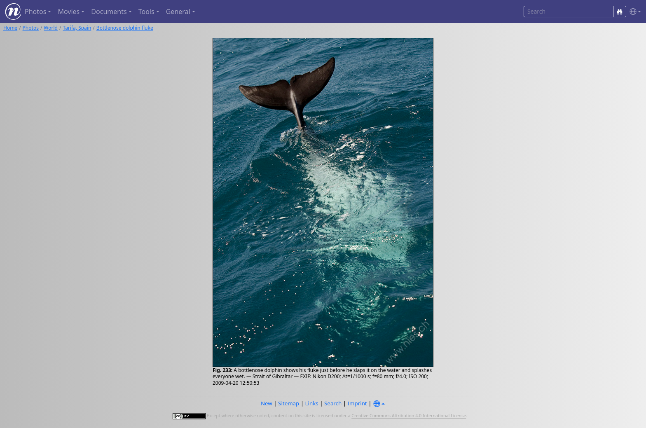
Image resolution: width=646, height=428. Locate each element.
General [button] (178, 11)
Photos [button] (35, 11)
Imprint (357, 403)
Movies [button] (69, 11)
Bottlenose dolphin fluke (124, 27)
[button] (633, 11)
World (51, 27)
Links (311, 403)
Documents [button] (108, 11)
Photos (31, 27)
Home (10, 27)
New (266, 403)
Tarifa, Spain (77, 27)
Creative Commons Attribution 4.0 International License (408, 416)
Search (333, 403)
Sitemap (288, 403)
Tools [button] (146, 11)
